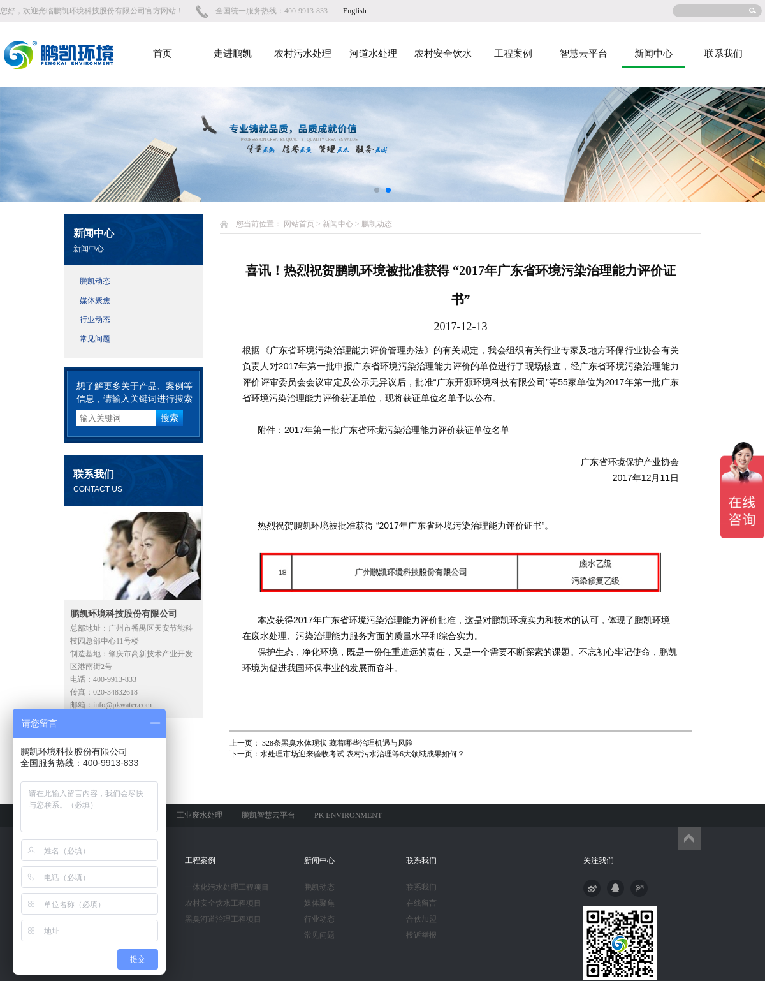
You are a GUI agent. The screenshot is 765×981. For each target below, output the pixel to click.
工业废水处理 (199, 815)
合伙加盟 (421, 919)
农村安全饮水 (443, 53)
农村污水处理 (303, 53)
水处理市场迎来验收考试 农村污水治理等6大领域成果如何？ (362, 753)
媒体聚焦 (95, 300)
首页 (162, 53)
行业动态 (95, 319)
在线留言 (421, 903)
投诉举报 (421, 935)
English (355, 10)
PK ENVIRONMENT (348, 815)
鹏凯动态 (95, 281)
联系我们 (723, 53)
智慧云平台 (584, 53)
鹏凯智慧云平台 (268, 815)
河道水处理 (373, 53)
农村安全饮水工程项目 (223, 903)
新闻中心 (653, 53)
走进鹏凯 (233, 53)
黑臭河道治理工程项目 (223, 919)
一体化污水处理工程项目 (227, 887)
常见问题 (95, 338)
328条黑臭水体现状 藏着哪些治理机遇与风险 (336, 743)
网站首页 (299, 223)
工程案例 (513, 53)
